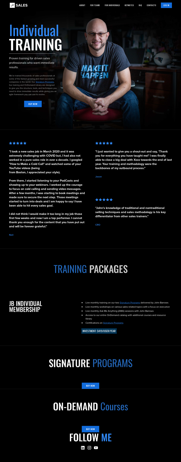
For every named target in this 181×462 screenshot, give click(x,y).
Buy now (32, 104)
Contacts (151, 5)
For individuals (112, 5)
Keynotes (129, 5)
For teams (95, 5)
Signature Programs (45, 82)
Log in (166, 5)
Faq (140, 5)
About (82, 5)
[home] (18, 5)
